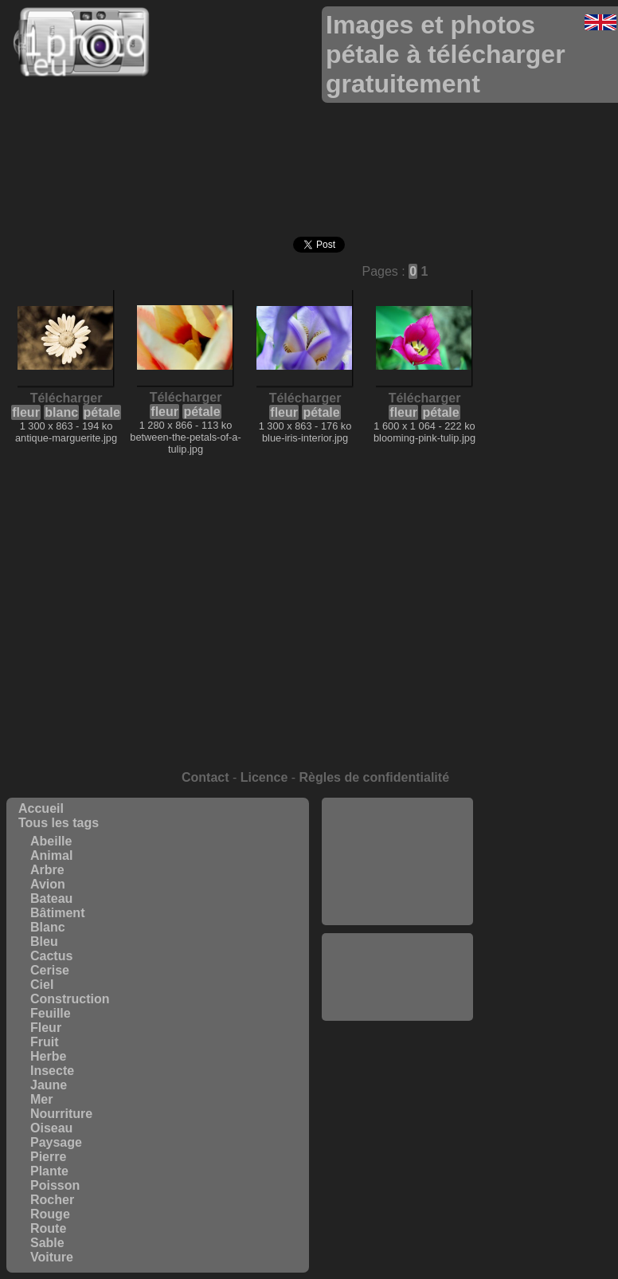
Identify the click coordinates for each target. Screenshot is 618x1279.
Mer (41, 1099)
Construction (70, 999)
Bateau (51, 898)
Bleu (44, 941)
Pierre (48, 1156)
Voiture (51, 1257)
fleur (26, 412)
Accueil (41, 808)
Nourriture (61, 1113)
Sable (47, 1243)
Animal (51, 855)
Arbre (47, 870)
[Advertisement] (397, 861)
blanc (61, 412)
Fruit (44, 1042)
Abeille (51, 841)
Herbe (48, 1056)
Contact (205, 777)
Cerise (49, 970)
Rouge (50, 1214)
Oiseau (51, 1128)
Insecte (52, 1070)
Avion (47, 884)
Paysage (56, 1142)
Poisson (55, 1185)
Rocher (52, 1199)
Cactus (51, 956)
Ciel (41, 984)
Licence (264, 777)
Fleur (45, 1027)
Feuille (50, 1013)
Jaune (48, 1085)
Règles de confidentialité (374, 777)
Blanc (47, 927)
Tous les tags (58, 823)
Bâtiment (57, 913)
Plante (49, 1171)
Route (48, 1228)
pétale (102, 412)
